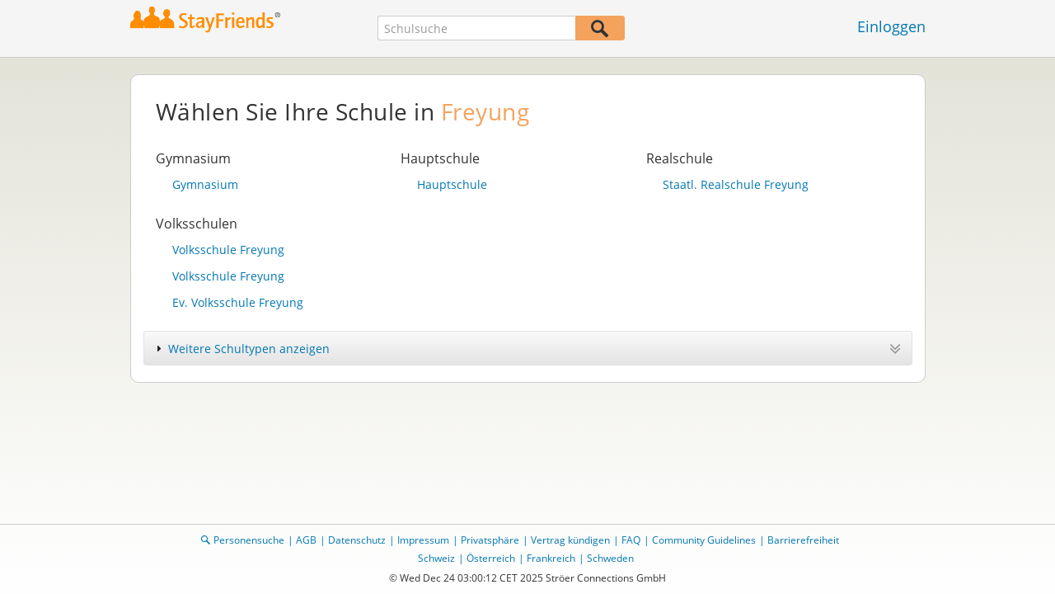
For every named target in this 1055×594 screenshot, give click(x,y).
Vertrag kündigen (570, 540)
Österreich (491, 558)
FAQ (630, 540)
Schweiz (436, 558)
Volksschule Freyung (228, 249)
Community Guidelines (704, 540)
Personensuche (248, 540)
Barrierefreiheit (803, 540)
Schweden (610, 558)
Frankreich (551, 558)
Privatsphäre (490, 540)
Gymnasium (205, 184)
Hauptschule (452, 184)
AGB (306, 540)
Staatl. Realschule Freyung (736, 184)
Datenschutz (357, 540)
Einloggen (891, 26)
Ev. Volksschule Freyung (237, 302)
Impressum (423, 540)
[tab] (527, 348)
